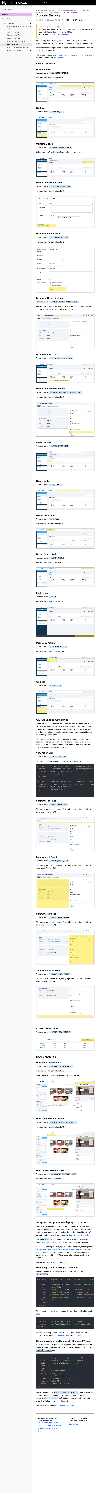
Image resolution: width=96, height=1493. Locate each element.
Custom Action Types (14, 38)
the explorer (58, 58)
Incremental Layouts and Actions (18, 47)
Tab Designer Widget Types (46, 1249)
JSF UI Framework (10, 23)
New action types (50, 1242)
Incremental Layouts (63, 1335)
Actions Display (12, 44)
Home (38, 10)
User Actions (73, 1424)
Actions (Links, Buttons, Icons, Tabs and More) (17, 28)
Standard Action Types (14, 35)
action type (49, 1239)
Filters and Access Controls (16, 41)
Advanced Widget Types (70, 1249)
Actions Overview (13, 32)
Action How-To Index (14, 50)
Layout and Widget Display (64, 1405)
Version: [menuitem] (75, 20)
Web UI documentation (62, 34)
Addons (5, 14)
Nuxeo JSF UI (6, 19)
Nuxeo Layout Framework (78, 1235)
